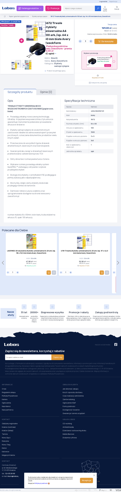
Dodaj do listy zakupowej (98, 83)
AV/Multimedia (68, 427)
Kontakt (6, 419)
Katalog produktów (30, 8)
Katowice (5, 451)
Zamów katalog (69, 399)
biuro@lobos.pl (14, 476)
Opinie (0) (46, 92)
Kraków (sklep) (7, 430)
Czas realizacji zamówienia (73, 396)
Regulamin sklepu (9, 392)
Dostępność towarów (71, 410)
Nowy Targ (6, 444)
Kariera (4, 399)
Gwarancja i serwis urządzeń (74, 413)
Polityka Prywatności (10, 396)
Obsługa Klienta (70, 384)
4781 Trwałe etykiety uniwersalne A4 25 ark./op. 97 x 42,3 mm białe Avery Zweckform (84, 252)
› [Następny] (114, 61)
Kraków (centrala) (9, 427)
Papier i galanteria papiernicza (19, 16)
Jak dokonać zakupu (70, 389)
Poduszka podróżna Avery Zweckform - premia (104, 58)
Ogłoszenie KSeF (69, 403)
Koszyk (117, 8)
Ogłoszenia (6, 403)
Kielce (4, 448)
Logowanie (103, 1)
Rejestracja (113, 1)
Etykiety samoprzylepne (39, 16)
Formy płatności (69, 406)
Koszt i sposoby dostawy (72, 392)
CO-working (67, 423)
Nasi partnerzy (7, 410)
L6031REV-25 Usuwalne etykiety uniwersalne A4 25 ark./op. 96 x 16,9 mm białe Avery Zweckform (31, 252)
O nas (4, 389)
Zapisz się (57, 357)
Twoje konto (105, 9)
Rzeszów (5, 441)
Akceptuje (86, 480)
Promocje (53, 8)
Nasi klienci (6, 406)
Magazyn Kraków (8, 455)
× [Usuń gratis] (111, 56)
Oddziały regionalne (10, 423)
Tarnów (5, 434)
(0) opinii (50, 53)
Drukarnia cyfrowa (70, 437)
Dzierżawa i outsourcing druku (74, 430)
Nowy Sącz (6, 437)
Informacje (7, 384)
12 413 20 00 (10, 473)
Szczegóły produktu (20, 92)
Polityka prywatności (41, 483)
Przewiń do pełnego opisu (55, 71)
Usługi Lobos (69, 419)
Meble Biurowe (68, 434)
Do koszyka (105, 41)
